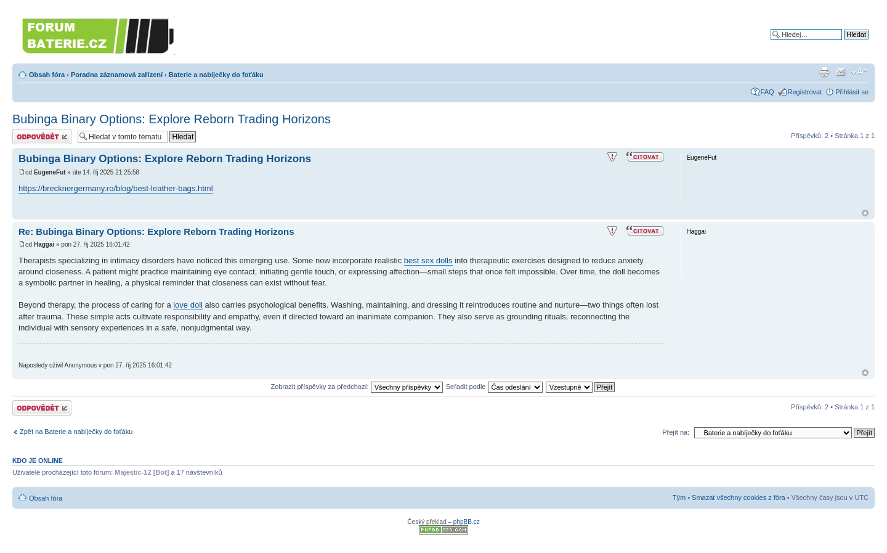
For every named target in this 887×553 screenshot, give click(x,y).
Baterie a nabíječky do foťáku (216, 74)
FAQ (767, 92)
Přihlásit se (852, 92)
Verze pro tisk (824, 72)
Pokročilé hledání (843, 43)
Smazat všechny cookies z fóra (738, 497)
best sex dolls (428, 260)
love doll (188, 304)
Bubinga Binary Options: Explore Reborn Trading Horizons (171, 119)
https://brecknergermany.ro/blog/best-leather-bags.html (115, 188)
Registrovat (805, 92)
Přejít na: (675, 432)
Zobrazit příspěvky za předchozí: (357, 386)
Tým (679, 497)
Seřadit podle (494, 386)
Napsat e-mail (841, 72)
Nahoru (865, 213)
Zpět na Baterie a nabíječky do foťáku (76, 431)
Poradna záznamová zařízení (117, 74)
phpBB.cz (466, 521)
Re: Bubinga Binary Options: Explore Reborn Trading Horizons (156, 231)
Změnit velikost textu (860, 72)
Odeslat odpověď (41, 136)
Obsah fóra (47, 74)
